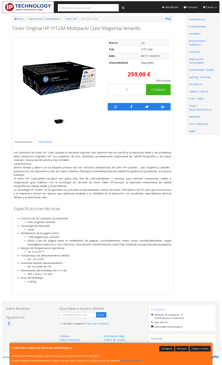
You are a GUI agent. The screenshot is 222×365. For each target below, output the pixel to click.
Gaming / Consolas (200, 77)
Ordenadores (197, 19)
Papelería (194, 116)
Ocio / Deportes (198, 124)
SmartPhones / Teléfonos (198, 42)
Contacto (191, 7)
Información (45, 141)
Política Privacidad (69, 339)
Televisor (194, 51)
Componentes (197, 26)
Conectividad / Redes (201, 69)
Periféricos (195, 84)
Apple (192, 131)
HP (143, 42)
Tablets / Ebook (198, 91)
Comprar (158, 89)
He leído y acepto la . (86, 323)
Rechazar (182, 348)
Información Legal (114, 336)
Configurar (166, 348)
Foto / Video (196, 98)
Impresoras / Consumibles (197, 60)
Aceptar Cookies (200, 348)
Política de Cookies (131, 360)
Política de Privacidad (96, 323)
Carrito (210, 7)
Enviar (101, 314)
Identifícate (170, 7)
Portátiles (195, 33)
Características (23, 141)
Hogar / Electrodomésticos (200, 107)
